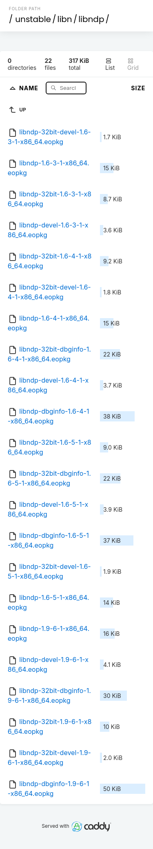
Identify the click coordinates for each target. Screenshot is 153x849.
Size (138, 88)
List (110, 64)
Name (29, 87)
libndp (91, 19)
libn (65, 19)
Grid (133, 64)
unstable (33, 19)
